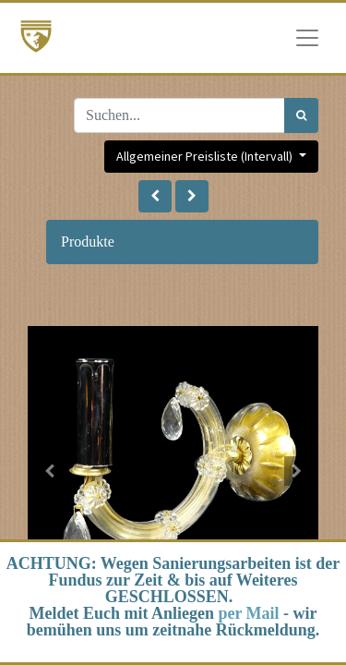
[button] (155, 196)
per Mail (248, 613)
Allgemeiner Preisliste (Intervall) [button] (205, 156)
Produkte (87, 241)
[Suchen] (301, 115)
